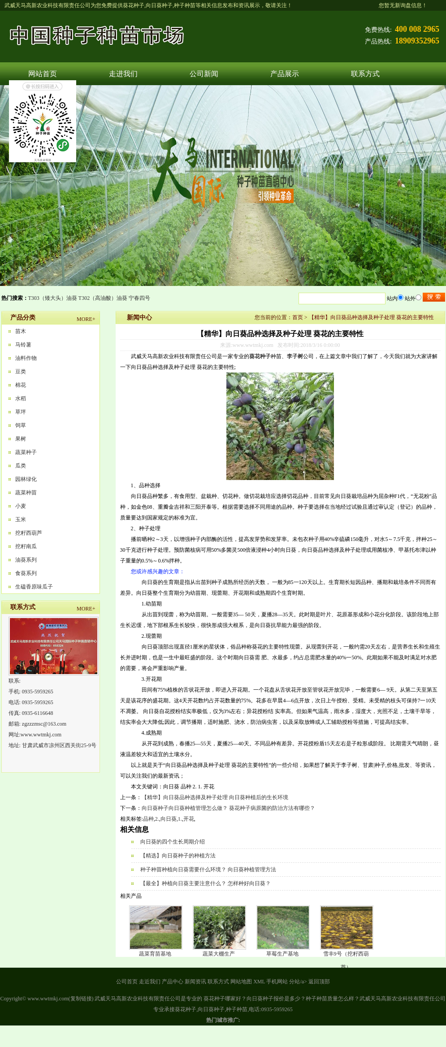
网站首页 (42, 74)
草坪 (20, 412)
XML (259, 981)
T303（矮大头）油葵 (52, 298)
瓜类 (20, 466)
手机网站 (277, 981)
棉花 (20, 385)
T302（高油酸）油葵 (102, 298)
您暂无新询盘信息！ (403, 5)
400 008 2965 (417, 29)
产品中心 (172, 981)
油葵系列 (26, 560)
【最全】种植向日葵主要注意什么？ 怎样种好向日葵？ (205, 883)
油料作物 (26, 358)
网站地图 (241, 981)
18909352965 (417, 40)
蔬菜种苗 (26, 492)
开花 (188, 819)
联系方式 (365, 74)
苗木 (20, 331)
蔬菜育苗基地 (155, 954)
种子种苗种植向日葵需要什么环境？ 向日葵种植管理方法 (208, 869)
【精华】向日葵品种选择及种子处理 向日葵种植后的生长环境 (215, 797)
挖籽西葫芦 (28, 533)
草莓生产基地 (282, 954)
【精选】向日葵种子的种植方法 (178, 855)
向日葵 (168, 819)
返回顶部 (319, 981)
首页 (297, 317)
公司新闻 (204, 74)
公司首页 (127, 981)
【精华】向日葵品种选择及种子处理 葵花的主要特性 (371, 317)
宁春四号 (139, 298)
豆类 (20, 371)
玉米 (20, 519)
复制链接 (81, 998)
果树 (20, 439)
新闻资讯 (195, 981)
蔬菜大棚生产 (219, 954)
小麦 (20, 506)
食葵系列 (26, 573)
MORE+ (86, 319)
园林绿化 (26, 479)
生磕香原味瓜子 (34, 587)
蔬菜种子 (26, 452)
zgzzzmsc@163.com (44, 724)
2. (157, 819)
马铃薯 (23, 345)
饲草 (20, 425)
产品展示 (284, 74)
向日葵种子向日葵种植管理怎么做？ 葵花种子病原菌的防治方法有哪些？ (228, 808)
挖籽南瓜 (26, 546)
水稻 (20, 398)
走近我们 (149, 981)
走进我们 (123, 74)
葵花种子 (133, 5)
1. (180, 819)
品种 (148, 819)
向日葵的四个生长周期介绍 (172, 842)
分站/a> (298, 981)
